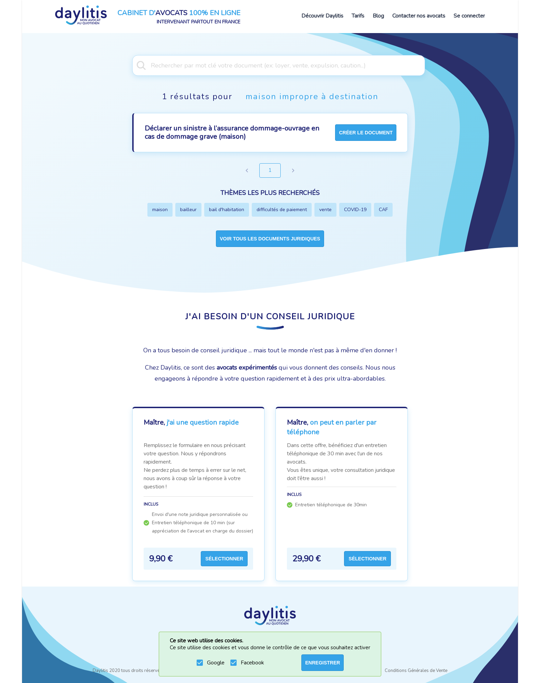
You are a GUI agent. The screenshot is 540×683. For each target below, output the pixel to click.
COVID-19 (355, 209)
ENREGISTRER (322, 662)
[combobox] (270, 65)
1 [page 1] (270, 170)
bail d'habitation (226, 209)
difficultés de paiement (282, 209)
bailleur (188, 209)
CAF (383, 209)
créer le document (366, 132)
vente (325, 209)
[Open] (421, 64)
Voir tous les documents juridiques (270, 238)
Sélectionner (224, 558)
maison (160, 209)
